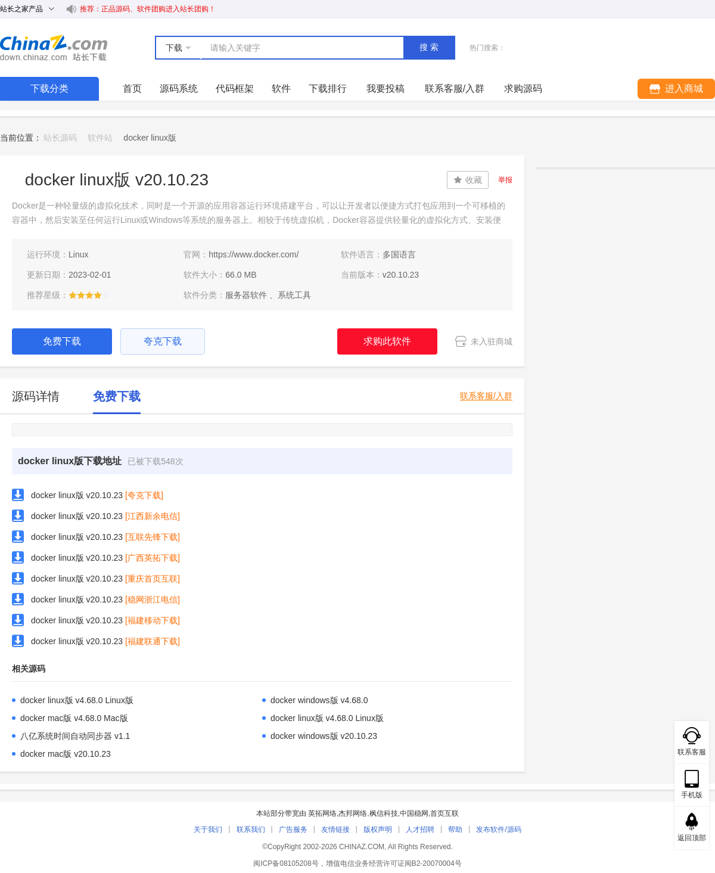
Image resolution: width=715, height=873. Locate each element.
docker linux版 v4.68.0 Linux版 (76, 700)
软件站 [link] (100, 137)
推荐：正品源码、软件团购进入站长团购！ (148, 9)
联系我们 (251, 829)
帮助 (455, 829)
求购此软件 (387, 341)
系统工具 (294, 295)
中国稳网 (414, 813)
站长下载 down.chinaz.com (53, 47)
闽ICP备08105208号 (285, 863)
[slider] (89, 295)
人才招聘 (420, 829)
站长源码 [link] (60, 137)
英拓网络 (322, 813)
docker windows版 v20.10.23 (324, 736)
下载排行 (328, 88)
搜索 (430, 47)
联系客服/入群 (486, 396)
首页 (132, 88)
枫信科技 (383, 813)
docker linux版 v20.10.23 (77, 495)
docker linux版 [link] (149, 137)
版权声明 (377, 829)
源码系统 (179, 88)
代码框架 (235, 88)
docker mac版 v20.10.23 (65, 754)
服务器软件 (246, 295)
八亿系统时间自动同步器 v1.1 (75, 736)
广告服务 (293, 829)
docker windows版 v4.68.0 (319, 700)
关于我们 (208, 829)
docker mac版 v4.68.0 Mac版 (74, 718)
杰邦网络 (352, 813)
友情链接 (335, 829)
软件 (281, 88)
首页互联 (444, 813)
